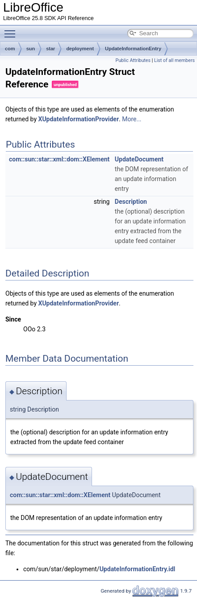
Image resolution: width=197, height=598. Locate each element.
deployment (80, 48)
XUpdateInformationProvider (78, 119)
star (50, 48)
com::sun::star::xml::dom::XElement (59, 159)
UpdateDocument (139, 159)
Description (131, 201)
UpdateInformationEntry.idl (138, 569)
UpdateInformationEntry (133, 48)
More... (131, 119)
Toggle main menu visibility (12, 29)
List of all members (174, 60)
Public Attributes (133, 60)
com (10, 48)
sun (30, 48)
